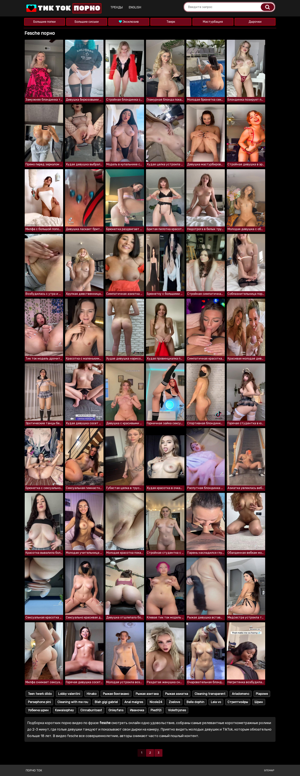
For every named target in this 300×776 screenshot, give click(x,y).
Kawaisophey (64, 710)
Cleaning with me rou (72, 702)
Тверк (170, 21)
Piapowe (262, 694)
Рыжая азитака (147, 694)
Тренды (116, 7)
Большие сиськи (87, 21)
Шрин (258, 702)
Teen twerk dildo (40, 694)
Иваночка (137, 710)
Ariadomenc (240, 694)
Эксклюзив (129, 21)
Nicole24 (156, 702)
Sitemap (269, 770)
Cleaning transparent (210, 694)
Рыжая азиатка (176, 694)
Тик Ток (63, 8)
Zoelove (174, 702)
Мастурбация (213, 21)
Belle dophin (195, 702)
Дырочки (255, 21)
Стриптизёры (237, 702)
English (135, 7)
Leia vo (216, 702)
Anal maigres (133, 702)
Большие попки (44, 21)
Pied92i (156, 710)
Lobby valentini (69, 694)
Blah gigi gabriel (106, 702)
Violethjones (177, 710)
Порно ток (34, 770)
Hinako (91, 694)
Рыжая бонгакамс (116, 694)
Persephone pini (39, 702)
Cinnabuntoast (91, 710)
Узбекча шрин (38, 710)
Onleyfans (115, 710)
